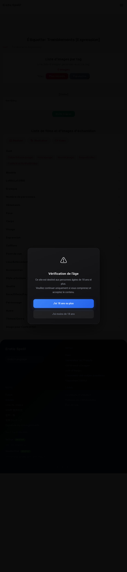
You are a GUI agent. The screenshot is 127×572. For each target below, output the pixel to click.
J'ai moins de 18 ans (63, 314)
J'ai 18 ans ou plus (63, 303)
